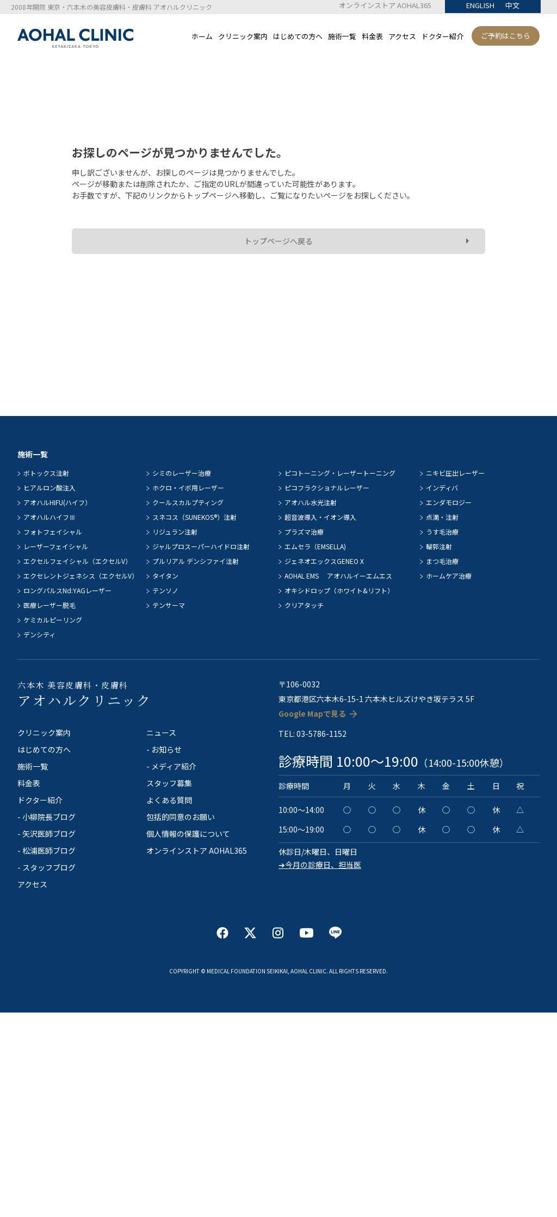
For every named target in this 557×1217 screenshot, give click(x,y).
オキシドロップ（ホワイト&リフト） (339, 590)
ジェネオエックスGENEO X (324, 561)
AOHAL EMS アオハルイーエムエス (338, 575)
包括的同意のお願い (180, 816)
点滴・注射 (442, 516)
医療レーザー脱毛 (49, 605)
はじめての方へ (298, 36)
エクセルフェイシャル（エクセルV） (77, 561)
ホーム (202, 36)
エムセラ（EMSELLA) (315, 546)
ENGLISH (480, 5)
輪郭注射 (439, 546)
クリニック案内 (243, 36)
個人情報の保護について (188, 833)
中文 (512, 5)
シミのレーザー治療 (181, 472)
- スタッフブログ (46, 867)
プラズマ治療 (304, 531)
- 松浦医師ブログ (46, 850)
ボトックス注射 (46, 472)
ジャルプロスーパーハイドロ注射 (201, 546)
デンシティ (39, 634)
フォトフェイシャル (52, 531)
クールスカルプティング (188, 502)
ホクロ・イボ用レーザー (188, 487)
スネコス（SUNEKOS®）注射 (194, 516)
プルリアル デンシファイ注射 (195, 561)
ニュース (161, 732)
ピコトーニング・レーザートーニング (339, 472)
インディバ (442, 487)
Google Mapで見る (312, 713)
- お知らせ (164, 749)
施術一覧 (342, 36)
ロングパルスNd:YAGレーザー (67, 590)
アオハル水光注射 (310, 502)
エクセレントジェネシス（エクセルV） (80, 575)
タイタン (165, 575)
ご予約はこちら (505, 35)
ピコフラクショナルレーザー (326, 487)
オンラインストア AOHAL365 (385, 5)
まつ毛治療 (442, 561)
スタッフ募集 (169, 783)
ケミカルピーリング (52, 619)
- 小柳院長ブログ (46, 816)
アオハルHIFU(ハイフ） (57, 502)
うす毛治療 (442, 531)
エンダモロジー (449, 502)
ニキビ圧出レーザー (455, 472)
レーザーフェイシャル (55, 546)
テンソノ (165, 590)
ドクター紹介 (442, 36)
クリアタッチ (304, 605)
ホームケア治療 (449, 575)
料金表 (372, 36)
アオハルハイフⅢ (49, 516)
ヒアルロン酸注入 (49, 487)
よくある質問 (169, 799)
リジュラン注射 (174, 531)
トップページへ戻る (278, 240)
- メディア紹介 (171, 766)
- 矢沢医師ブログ (46, 833)
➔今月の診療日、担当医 (319, 864)
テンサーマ (168, 605)
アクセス (402, 36)
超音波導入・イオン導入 (320, 516)
